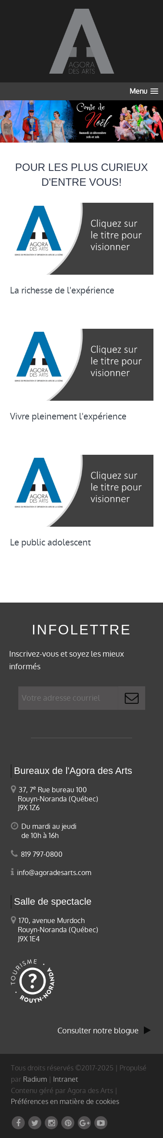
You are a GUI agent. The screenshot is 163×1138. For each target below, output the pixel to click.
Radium (35, 1079)
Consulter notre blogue (104, 1030)
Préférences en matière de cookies (65, 1102)
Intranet (65, 1079)
